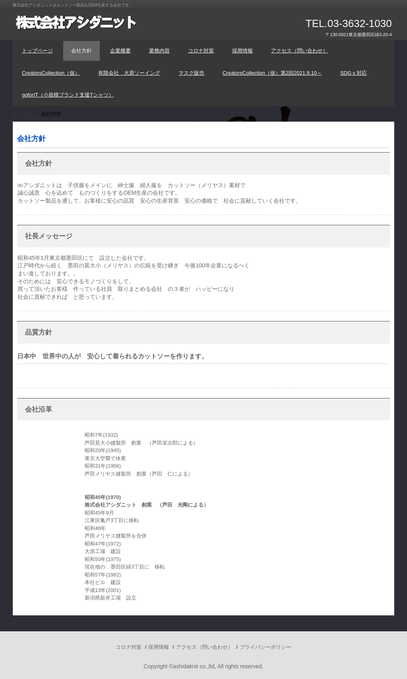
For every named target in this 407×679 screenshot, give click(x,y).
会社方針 (81, 51)
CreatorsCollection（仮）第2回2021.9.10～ (272, 73)
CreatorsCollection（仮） (51, 73)
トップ (20, 114)
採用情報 (242, 51)
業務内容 (159, 51)
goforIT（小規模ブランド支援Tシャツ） (68, 95)
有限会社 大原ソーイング (129, 73)
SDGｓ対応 (353, 73)
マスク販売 (191, 73)
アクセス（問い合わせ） (299, 51)
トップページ (37, 51)
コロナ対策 (201, 51)
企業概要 (120, 51)
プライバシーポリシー (265, 647)
